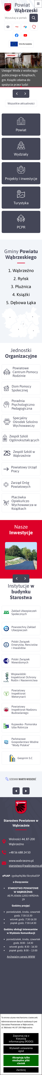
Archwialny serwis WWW (21, 956)
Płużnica (23, 291)
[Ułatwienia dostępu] (8, 27)
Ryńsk (23, 283)
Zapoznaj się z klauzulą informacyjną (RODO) (21, 1038)
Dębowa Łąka (23, 307)
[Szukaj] (33, 18)
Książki (23, 299)
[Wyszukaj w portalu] (21, 18)
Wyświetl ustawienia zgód (21, 1049)
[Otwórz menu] (38, 4)
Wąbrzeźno (23, 275)
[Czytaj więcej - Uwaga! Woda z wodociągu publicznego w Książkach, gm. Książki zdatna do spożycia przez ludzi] (21, 70)
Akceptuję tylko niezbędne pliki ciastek (21, 1060)
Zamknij (21, 1069)
